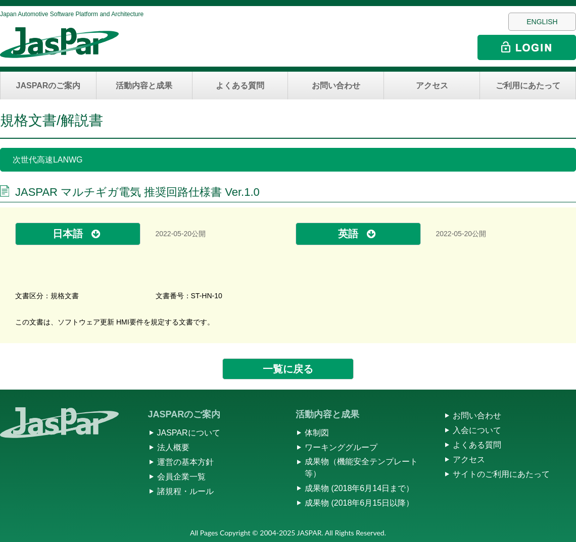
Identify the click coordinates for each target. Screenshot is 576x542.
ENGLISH (541, 22)
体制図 (317, 432)
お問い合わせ (336, 85)
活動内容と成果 (144, 85)
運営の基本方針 (185, 462)
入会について (477, 430)
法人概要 (173, 447)
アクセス (432, 85)
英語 (348, 233)
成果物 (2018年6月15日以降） (359, 503)
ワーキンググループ (341, 447)
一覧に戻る (288, 368)
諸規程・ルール (185, 491)
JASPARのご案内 (48, 85)
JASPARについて (188, 432)
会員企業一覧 (181, 476)
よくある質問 (240, 85)
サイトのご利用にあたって (501, 474)
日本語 (68, 233)
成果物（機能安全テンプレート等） (361, 467)
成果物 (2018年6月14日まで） (359, 488)
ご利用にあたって (528, 85)
